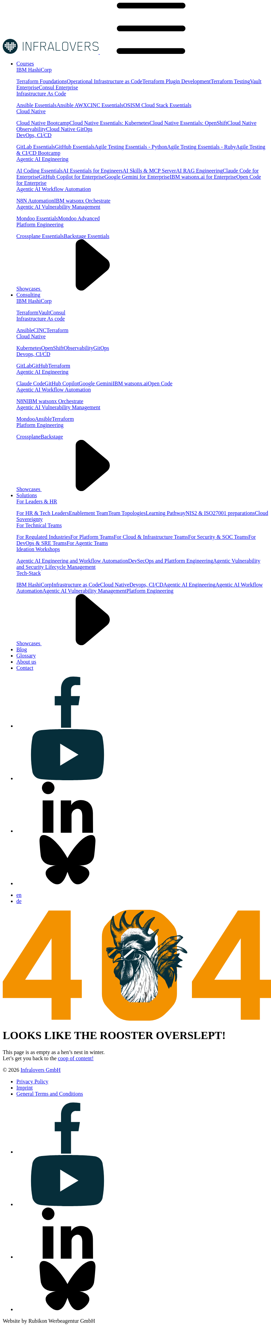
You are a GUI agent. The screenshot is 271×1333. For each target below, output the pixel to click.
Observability (78, 348)
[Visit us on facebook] (67, 726)
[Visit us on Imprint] (24, 1088)
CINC (39, 330)
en (18, 895)
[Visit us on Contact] (24, 668)
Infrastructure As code (40, 319)
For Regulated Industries (43, 537)
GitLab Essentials (35, 147)
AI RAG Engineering (199, 171)
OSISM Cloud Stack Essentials (157, 105)
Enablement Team (88, 513)
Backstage (52, 437)
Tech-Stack (28, 573)
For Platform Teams (92, 537)
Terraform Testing (230, 81)
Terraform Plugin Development (176, 81)
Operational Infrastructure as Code (104, 81)
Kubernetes (28, 348)
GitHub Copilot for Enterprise (71, 177)
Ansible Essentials (36, 105)
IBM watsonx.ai (130, 383)
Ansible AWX (72, 105)
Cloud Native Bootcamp (43, 123)
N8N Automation (35, 201)
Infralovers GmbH (40, 1070)
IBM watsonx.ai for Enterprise (203, 177)
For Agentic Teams (87, 543)
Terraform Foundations (41, 81)
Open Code (160, 383)
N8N (21, 401)
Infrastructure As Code (41, 94)
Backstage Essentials (86, 236)
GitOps (101, 348)
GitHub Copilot (62, 383)
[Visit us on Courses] (25, 63)
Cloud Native (31, 111)
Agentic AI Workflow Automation (53, 189)
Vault (44, 312)
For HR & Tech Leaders (42, 513)
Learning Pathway (165, 513)
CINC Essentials (105, 105)
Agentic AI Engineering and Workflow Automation (72, 561)
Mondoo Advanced (79, 218)
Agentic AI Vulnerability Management (58, 207)
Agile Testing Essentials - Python (130, 147)
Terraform (27, 312)
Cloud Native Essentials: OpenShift (188, 123)
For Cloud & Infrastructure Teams (151, 537)
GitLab (24, 366)
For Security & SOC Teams (218, 537)
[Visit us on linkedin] (67, 831)
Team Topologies (127, 513)
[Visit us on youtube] (67, 778)
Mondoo (25, 419)
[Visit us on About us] (26, 662)
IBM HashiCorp (34, 70)
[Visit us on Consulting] (28, 295)
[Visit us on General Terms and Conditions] (49, 1094)
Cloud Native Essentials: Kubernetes (110, 123)
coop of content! (76, 1058)
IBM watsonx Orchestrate (82, 201)
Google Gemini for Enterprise (137, 177)
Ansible (24, 330)
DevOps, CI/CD (33, 135)
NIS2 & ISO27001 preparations (220, 513)
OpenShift (52, 348)
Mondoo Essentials (37, 218)
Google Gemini (95, 383)
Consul (57, 312)
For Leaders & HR (36, 501)
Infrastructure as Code (76, 585)
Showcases (80, 289)
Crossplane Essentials (40, 236)
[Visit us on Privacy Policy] (32, 1081)
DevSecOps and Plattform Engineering (170, 561)
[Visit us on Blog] (21, 649)
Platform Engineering (39, 224)
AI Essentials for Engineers (93, 171)
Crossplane (28, 437)
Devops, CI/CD (33, 354)
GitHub (40, 366)
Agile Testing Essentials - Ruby (201, 147)
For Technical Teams (39, 525)
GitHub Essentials (74, 147)
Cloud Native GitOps (69, 129)
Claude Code (30, 383)
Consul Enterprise (58, 87)
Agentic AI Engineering (42, 159)
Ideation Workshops (38, 549)
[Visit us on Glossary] (26, 655)
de (18, 901)
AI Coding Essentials (39, 171)
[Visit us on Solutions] (26, 495)
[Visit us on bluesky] (67, 883)
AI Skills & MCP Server (149, 171)
